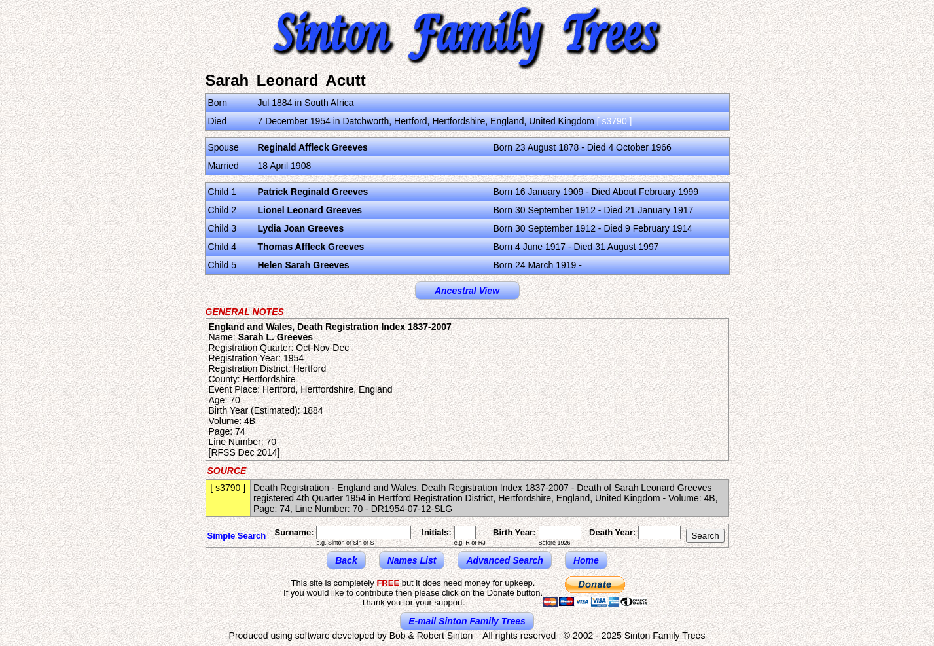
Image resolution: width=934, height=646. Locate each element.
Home (586, 560)
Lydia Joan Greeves (301, 228)
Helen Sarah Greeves (304, 265)
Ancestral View (467, 290)
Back (346, 560)
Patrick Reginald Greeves (313, 192)
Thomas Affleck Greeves (311, 247)
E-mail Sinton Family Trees (467, 621)
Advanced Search (504, 560)
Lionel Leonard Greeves (310, 210)
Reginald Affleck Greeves (313, 147)
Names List (412, 560)
